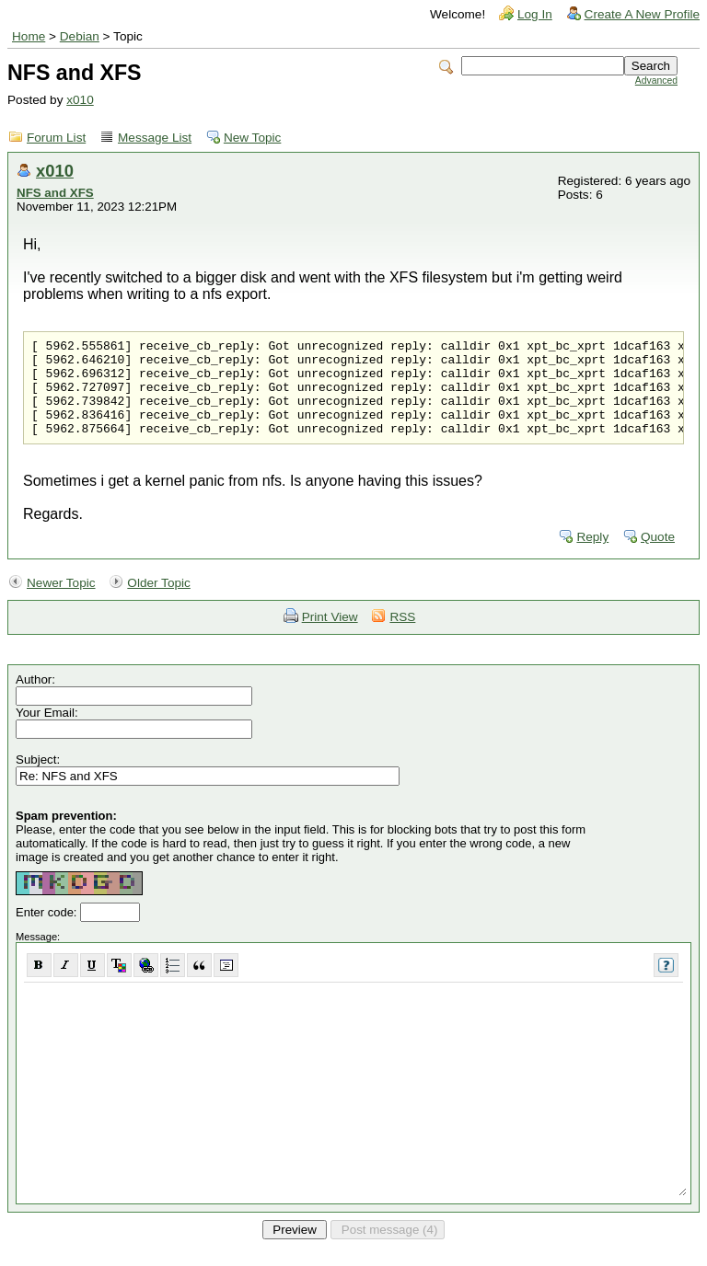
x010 (79, 100)
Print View (330, 636)
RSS (402, 636)
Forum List (56, 137)
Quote (658, 556)
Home (28, 36)
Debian (79, 36)
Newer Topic (61, 602)
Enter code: (48, 931)
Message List (154, 137)
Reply (592, 556)
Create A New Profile (642, 14)
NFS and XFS (55, 193)
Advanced (656, 80)
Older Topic (159, 602)
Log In (534, 14)
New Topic (252, 137)
